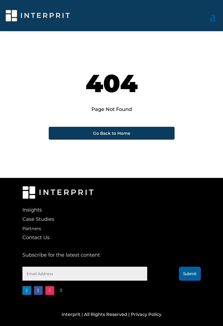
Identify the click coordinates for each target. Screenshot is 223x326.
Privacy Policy (146, 314)
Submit (190, 273)
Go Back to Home (111, 133)
